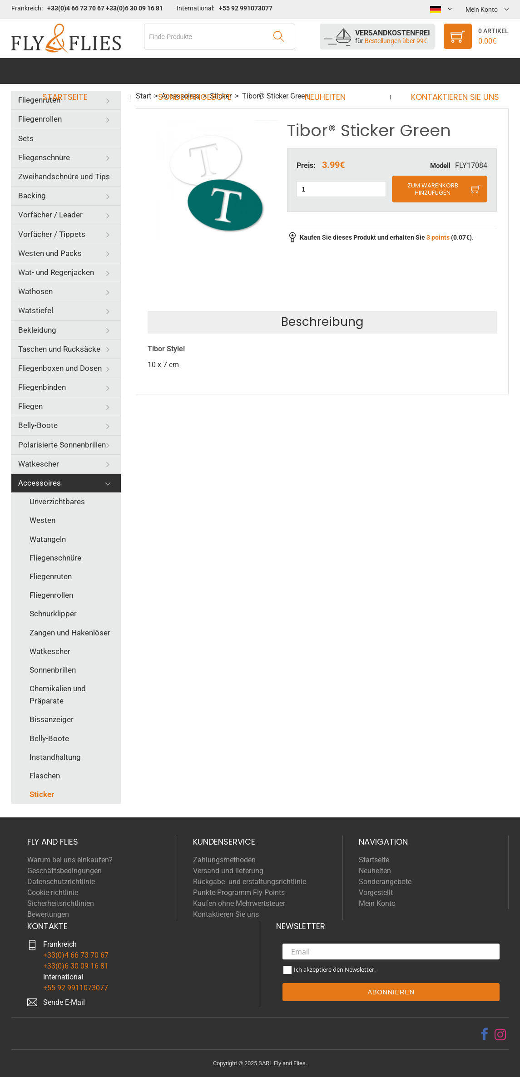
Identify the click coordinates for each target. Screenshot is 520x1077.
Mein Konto (377, 903)
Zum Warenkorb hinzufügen (432, 189)
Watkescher (38, 463)
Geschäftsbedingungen (64, 870)
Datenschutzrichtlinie (61, 881)
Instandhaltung (55, 757)
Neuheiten (322, 71)
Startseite (73, 71)
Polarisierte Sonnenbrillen (62, 444)
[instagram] (500, 1034)
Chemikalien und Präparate (58, 694)
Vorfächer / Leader (50, 214)
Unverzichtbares (57, 501)
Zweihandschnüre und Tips (64, 176)
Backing (32, 195)
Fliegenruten (39, 99)
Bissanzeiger (52, 719)
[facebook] (484, 1034)
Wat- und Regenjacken (56, 272)
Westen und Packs (50, 253)
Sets (26, 138)
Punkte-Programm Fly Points (239, 892)
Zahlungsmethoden (224, 860)
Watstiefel (35, 310)
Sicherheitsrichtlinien (60, 903)
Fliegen (30, 406)
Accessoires (39, 482)
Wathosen (35, 291)
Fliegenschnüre (44, 157)
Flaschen (45, 775)
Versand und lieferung (228, 870)
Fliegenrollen (40, 118)
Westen (42, 520)
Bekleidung (37, 329)
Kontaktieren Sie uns (446, 71)
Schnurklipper (53, 613)
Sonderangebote (198, 71)
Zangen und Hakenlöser (70, 632)
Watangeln (48, 539)
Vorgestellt (376, 892)
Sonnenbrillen (53, 669)
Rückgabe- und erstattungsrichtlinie (249, 881)
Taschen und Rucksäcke (59, 349)
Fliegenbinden (42, 387)
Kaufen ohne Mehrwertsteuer (239, 903)
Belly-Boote (38, 425)
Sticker (42, 794)
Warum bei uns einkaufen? (70, 860)
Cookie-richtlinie (52, 892)
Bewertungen (48, 914)
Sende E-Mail (64, 1002)
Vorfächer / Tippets (51, 234)
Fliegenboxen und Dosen (60, 368)
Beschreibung (322, 322)
